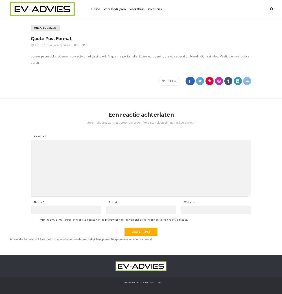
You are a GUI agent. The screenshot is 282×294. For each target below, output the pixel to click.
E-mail (114, 202)
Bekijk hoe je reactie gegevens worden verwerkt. (120, 239)
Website (189, 202)
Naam (39, 202)
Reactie (40, 137)
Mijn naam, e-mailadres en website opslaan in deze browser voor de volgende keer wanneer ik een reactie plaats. (114, 220)
